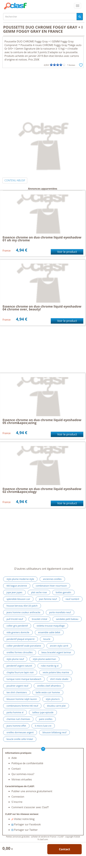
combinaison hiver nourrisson (51, 585)
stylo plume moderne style (20, 579)
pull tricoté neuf (15, 619)
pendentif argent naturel (19, 665)
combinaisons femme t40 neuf (22, 705)
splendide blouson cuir (18, 599)
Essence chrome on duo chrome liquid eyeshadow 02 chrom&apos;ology (42, 490)
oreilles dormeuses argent (20, 732)
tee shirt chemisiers (17, 692)
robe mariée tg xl (50, 665)
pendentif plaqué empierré (21, 639)
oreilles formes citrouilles (20, 652)
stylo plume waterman (44, 659)
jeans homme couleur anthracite (23, 612)
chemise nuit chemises (18, 719)
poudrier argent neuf (17, 685)
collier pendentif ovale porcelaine (24, 645)
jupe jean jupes (14, 592)
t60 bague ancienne (17, 585)
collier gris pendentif (17, 625)
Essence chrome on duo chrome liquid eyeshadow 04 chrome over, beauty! (42, 307)
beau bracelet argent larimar (56, 652)
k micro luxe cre (43, 725)
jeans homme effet (16, 725)
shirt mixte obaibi (59, 679)
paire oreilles (45, 719)
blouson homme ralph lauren (22, 699)
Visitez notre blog (23, 819)
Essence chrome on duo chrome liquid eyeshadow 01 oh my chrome (42, 238)
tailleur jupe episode (43, 712)
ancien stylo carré (59, 645)
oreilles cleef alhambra (49, 685)
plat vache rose (39, 592)
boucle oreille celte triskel (20, 739)
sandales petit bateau (67, 619)
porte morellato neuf (60, 612)
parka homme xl (15, 712)
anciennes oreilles (52, 579)
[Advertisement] (43, 92)
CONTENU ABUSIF (14, 180)
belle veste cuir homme (48, 692)
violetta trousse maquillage (51, 625)
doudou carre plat (56, 705)
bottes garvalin (63, 592)
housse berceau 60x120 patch (22, 605)
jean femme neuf (48, 599)
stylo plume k (53, 699)
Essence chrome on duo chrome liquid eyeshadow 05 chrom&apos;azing (42, 421)
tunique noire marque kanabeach (24, 679)
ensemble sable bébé (49, 632)
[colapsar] (77, 5)
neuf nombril (72, 599)
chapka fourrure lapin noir (20, 672)
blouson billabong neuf (54, 732)
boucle (46, 639)
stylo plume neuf (15, 659)
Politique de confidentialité (27, 763)
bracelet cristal (39, 619)
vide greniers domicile (18, 632)
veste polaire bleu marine (56, 672)
